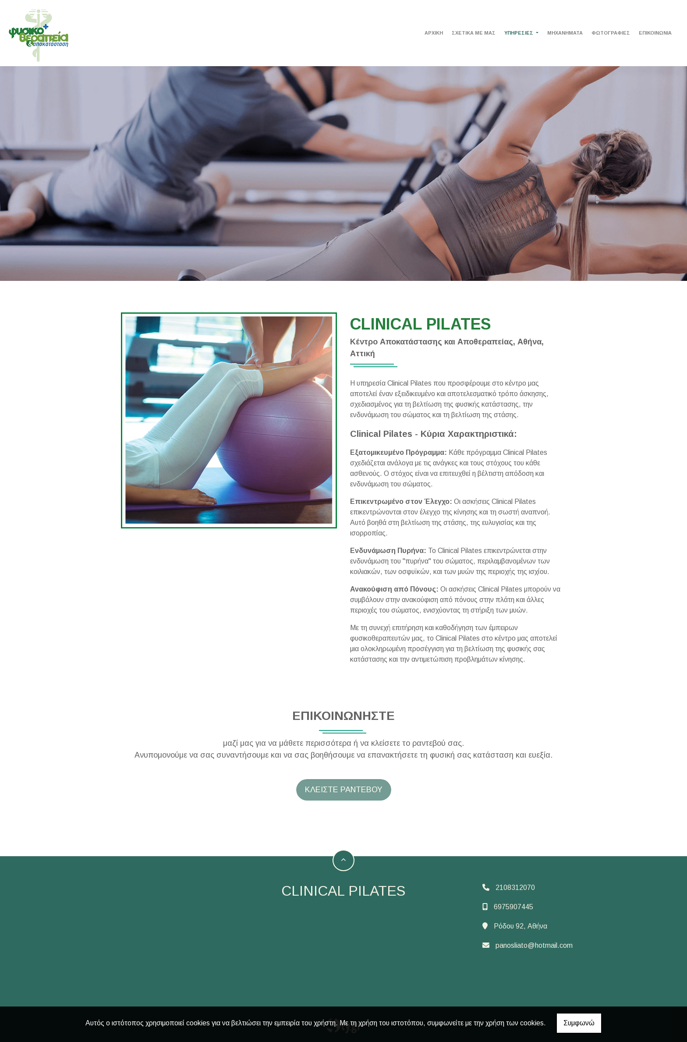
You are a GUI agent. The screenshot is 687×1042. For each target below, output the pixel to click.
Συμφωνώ (579, 1023)
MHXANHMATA (565, 32)
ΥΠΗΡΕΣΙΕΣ (519, 32)
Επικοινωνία (655, 32)
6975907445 (513, 907)
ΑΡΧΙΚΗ (434, 32)
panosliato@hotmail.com (534, 945)
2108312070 (515, 887)
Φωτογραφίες (610, 32)
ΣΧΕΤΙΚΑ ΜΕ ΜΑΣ (474, 32)
